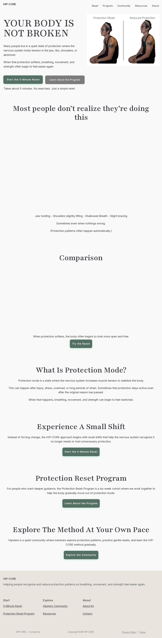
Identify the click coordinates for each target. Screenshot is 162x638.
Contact (87, 613)
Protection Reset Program (18, 613)
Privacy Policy (129, 632)
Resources (49, 613)
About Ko (88, 606)
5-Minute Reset (12, 606)
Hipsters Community (55, 606)
